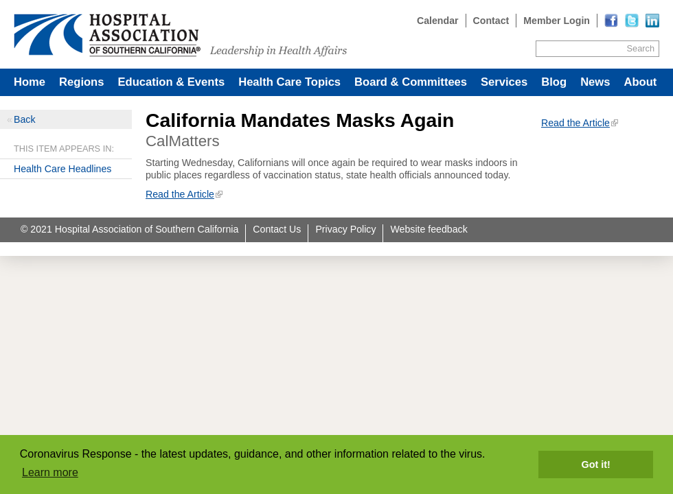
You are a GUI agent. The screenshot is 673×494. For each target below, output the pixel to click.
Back (24, 119)
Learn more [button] (50, 472)
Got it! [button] (596, 464)
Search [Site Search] (640, 48)
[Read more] (652, 20)
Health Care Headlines (62, 168)
